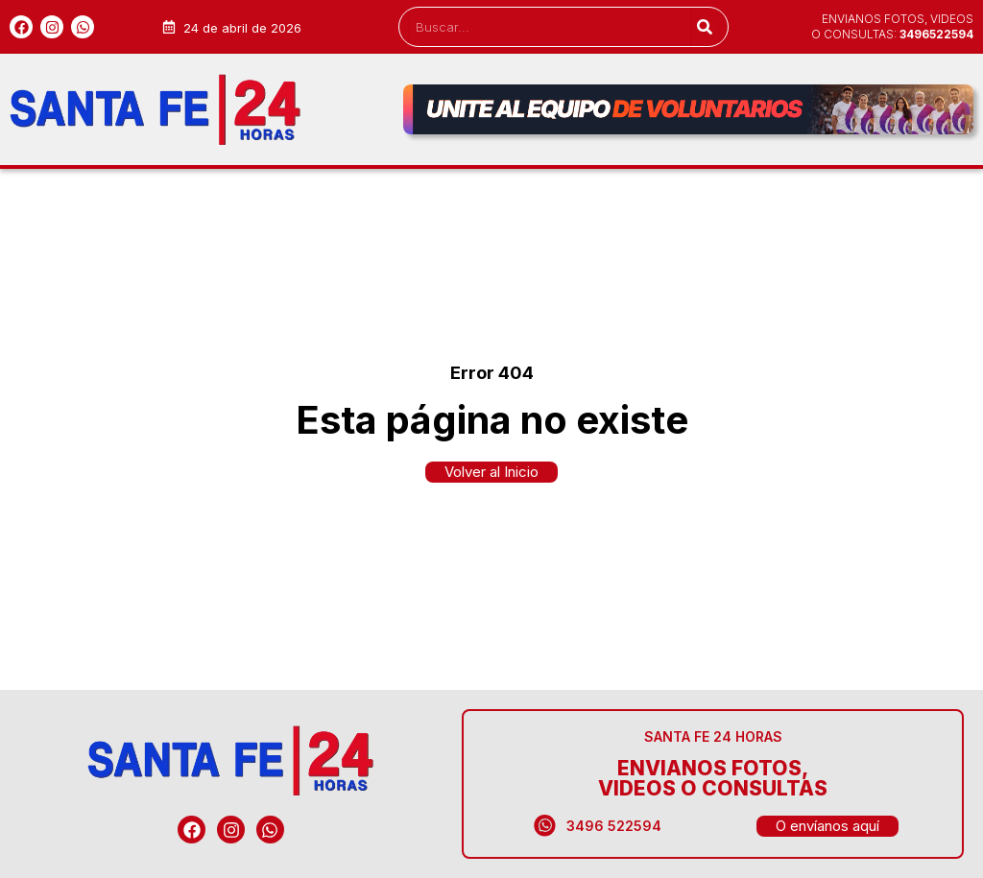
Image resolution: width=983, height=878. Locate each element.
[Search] (704, 27)
